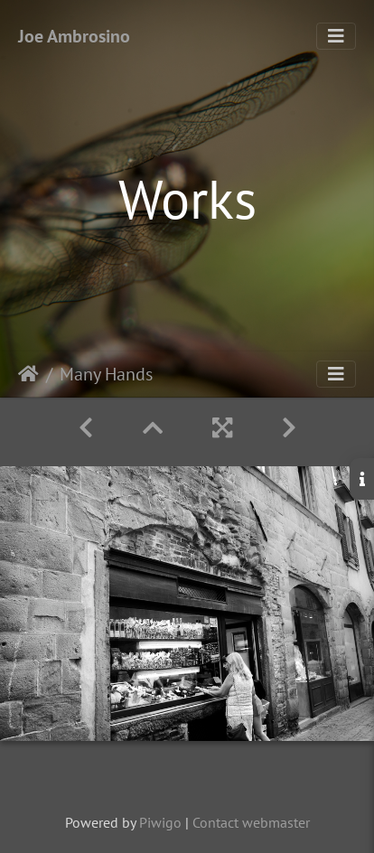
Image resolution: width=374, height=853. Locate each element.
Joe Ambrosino (74, 36)
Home (28, 374)
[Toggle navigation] (336, 36)
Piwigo (160, 822)
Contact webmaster (251, 822)
